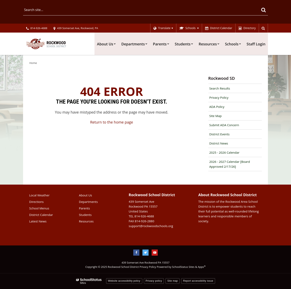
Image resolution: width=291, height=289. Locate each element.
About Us (85, 195)
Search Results (219, 88)
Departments (88, 202)
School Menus (39, 208)
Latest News (38, 221)
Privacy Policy (219, 97)
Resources (86, 221)
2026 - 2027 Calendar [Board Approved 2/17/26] (229, 164)
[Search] (263, 9)
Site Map (215, 116)
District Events (219, 134)
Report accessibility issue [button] (198, 280)
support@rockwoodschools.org (151, 226)
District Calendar (41, 215)
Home (33, 63)
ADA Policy (216, 107)
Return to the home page (111, 122)
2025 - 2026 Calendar (224, 152)
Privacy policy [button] (154, 280)
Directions (36, 202)
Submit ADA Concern (224, 125)
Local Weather (39, 195)
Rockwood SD (221, 78)
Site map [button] (172, 280)
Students (85, 215)
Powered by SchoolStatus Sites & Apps (181, 267)
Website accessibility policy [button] (124, 280)
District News (218, 143)
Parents (84, 208)
